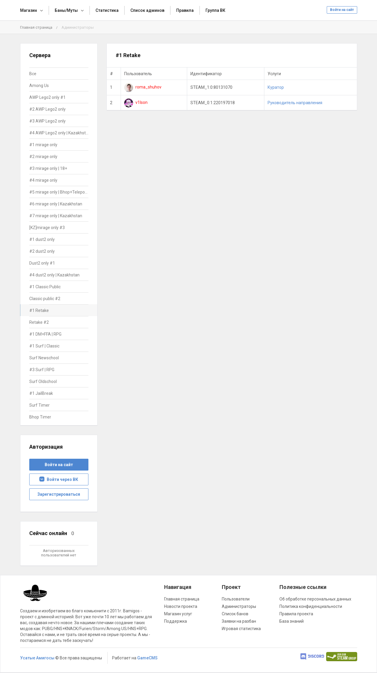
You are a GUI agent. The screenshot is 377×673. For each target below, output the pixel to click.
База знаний (291, 621)
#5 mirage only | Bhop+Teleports (59, 192)
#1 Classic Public (45, 286)
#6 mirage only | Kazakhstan (55, 204)
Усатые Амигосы (37, 658)
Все (32, 73)
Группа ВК (215, 10)
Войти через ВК (58, 479)
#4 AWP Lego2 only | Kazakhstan (59, 133)
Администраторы (239, 606)
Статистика (107, 10)
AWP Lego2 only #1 (47, 97)
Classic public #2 (44, 298)
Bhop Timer (40, 417)
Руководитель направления (295, 102)
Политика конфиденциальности (310, 606)
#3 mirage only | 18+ (48, 168)
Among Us (39, 85)
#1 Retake (39, 310)
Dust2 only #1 (42, 263)
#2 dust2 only (42, 251)
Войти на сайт (342, 10)
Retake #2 (39, 322)
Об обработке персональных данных (315, 599)
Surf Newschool (44, 357)
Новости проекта (180, 606)
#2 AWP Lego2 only (47, 109)
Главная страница (36, 27)
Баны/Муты (66, 10)
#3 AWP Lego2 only (47, 121)
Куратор (276, 87)
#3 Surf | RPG (41, 369)
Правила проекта (296, 613)
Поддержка (175, 621)
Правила (185, 10)
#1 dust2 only (42, 239)
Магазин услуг (178, 613)
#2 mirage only (43, 156)
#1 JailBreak (41, 393)
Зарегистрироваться (58, 494)
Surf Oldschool (43, 381)
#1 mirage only (43, 144)
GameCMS (147, 658)
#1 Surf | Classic (44, 346)
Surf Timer (39, 405)
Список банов (235, 613)
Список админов (147, 10)
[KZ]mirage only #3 (47, 227)
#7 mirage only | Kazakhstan (55, 215)
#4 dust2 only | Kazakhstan (54, 275)
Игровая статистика (241, 628)
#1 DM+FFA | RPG (45, 334)
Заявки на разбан (239, 621)
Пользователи (236, 599)
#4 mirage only (43, 180)
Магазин (28, 10)
